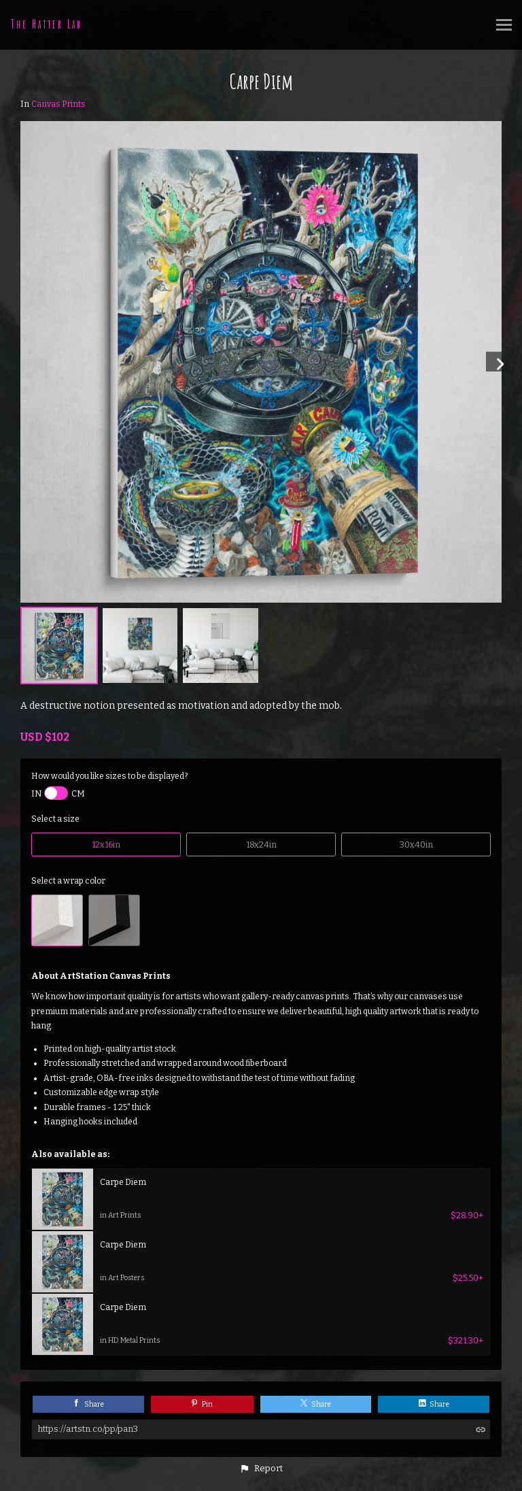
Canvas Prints (58, 104)
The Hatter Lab (46, 23)
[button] (261, 1468)
